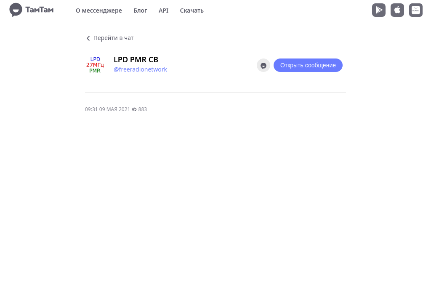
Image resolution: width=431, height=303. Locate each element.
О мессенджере (99, 10)
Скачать (192, 10)
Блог (140, 10)
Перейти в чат (109, 38)
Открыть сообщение (308, 65)
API (163, 10)
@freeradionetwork (140, 69)
